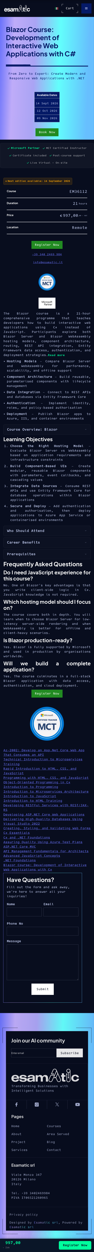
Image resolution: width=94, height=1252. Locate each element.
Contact (54, 1161)
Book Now (47, 132)
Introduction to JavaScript (29, 796)
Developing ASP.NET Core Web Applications (44, 814)
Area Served (58, 1145)
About (16, 1145)
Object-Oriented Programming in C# (36, 782)
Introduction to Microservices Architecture (46, 791)
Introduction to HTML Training (32, 800)
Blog (51, 1153)
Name (11, 904)
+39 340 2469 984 (47, 254)
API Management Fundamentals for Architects (46, 851)
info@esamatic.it (48, 262)
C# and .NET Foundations (26, 837)
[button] (86, 8)
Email (48, 904)
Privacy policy (23, 1229)
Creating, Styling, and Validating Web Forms (47, 828)
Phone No (15, 923)
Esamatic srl (46, 1237)
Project (18, 1153)
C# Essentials (16, 832)
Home (15, 1137)
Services (19, 1161)
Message (14, 941)
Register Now (47, 693)
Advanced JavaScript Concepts (31, 855)
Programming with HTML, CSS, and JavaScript (46, 777)
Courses (54, 1137)
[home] (16, 8)
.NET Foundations (19, 860)
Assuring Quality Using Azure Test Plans (43, 842)
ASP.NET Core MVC (19, 846)
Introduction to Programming (30, 787)
